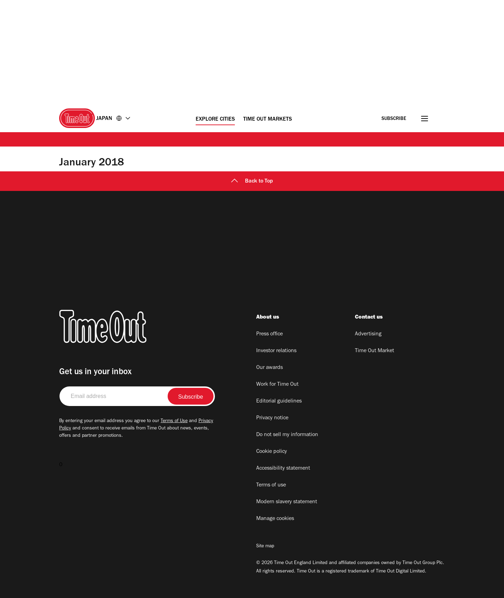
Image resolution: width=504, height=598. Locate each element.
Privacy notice (272, 418)
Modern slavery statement (286, 502)
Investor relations (276, 351)
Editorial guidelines (279, 401)
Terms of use (271, 485)
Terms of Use (174, 421)
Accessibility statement (283, 468)
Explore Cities (215, 119)
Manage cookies (275, 519)
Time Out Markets (267, 119)
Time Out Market (374, 351)
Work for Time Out (277, 384)
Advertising (368, 334)
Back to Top (252, 181)
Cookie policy (271, 452)
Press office (269, 334)
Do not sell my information (287, 435)
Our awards (269, 368)
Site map (265, 546)
